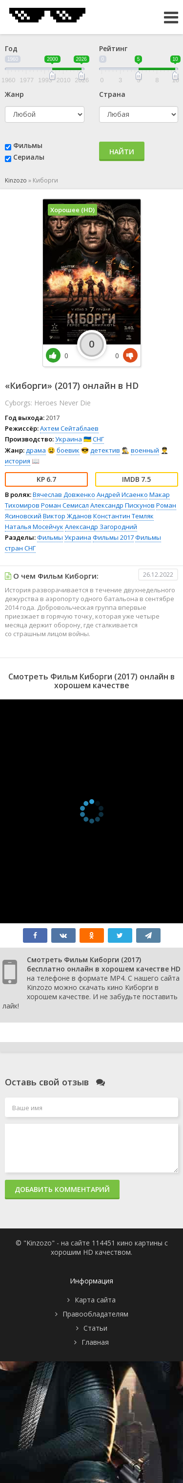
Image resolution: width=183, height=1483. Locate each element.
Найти (121, 151)
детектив (105, 450)
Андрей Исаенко (122, 494)
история (17, 461)
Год (11, 48)
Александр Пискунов (122, 505)
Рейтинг (113, 48)
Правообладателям (95, 1313)
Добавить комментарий (62, 1189)
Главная (95, 1342)
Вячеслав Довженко (64, 494)
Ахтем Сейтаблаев (69, 428)
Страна (112, 94)
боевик (68, 450)
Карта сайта (95, 1299)
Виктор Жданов (67, 516)
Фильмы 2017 (113, 537)
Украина (68, 439)
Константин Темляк (123, 516)
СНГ (98, 439)
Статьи (95, 1328)
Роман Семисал (65, 505)
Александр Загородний (101, 526)
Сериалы (28, 157)
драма (36, 450)
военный (145, 450)
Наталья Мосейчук (34, 526)
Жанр (14, 94)
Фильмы (27, 145)
